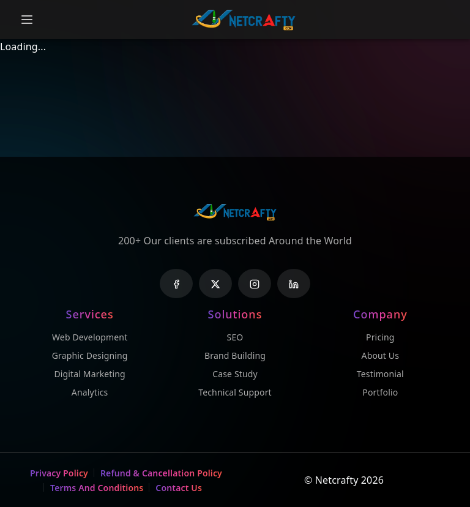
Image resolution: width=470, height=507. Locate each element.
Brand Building (235, 355)
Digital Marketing (89, 374)
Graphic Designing (90, 355)
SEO (235, 337)
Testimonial (380, 374)
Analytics (90, 392)
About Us (381, 355)
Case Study (235, 374)
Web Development (89, 337)
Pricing (380, 337)
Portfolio (380, 392)
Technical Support (235, 392)
